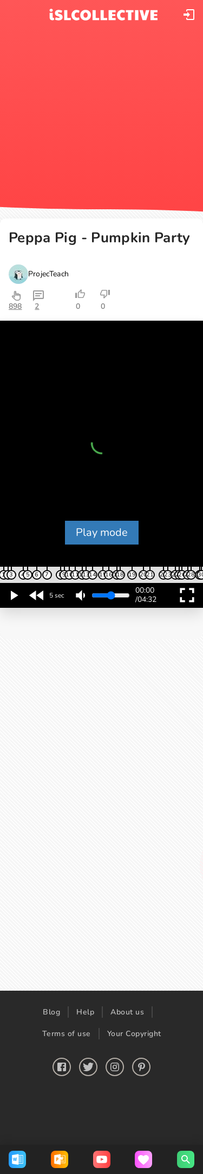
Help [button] (85, 1012)
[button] (189, 14)
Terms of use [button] (66, 1034)
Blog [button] (51, 1012)
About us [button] (127, 1012)
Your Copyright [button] (134, 1034)
